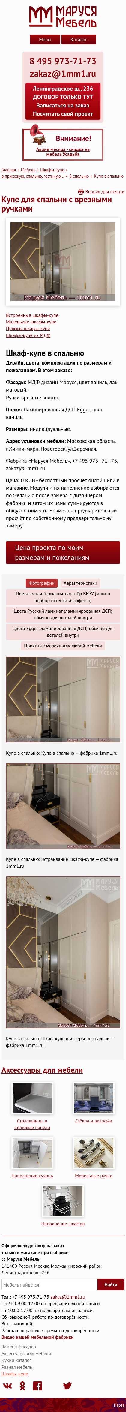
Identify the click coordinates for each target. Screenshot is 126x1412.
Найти (111, 1284)
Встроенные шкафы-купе (32, 315)
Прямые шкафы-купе (28, 328)
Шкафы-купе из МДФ (28, 335)
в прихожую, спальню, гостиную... (33, 176)
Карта (119, 1405)
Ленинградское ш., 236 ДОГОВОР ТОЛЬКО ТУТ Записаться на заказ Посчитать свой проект (63, 101)
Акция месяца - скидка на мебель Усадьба (63, 151)
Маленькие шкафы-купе (31, 322)
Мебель (28, 170)
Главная (9, 170)
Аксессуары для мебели (42, 1070)
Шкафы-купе (52, 170)
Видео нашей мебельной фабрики (38, 1337)
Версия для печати (104, 191)
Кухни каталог (16, 1360)
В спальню (79, 176)
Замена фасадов (19, 1347)
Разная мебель (17, 1367)
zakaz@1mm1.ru (67, 1297)
